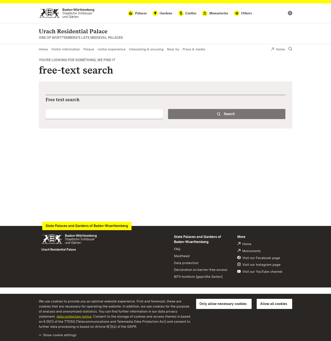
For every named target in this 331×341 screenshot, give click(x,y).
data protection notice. (74, 316)
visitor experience (112, 49)
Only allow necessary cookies (223, 304)
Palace (88, 49)
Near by (173, 49)
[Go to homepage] (66, 13)
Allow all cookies (273, 304)
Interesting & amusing (146, 49)
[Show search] (290, 49)
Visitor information (65, 49)
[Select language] (290, 13)
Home (43, 49)
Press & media (194, 49)
